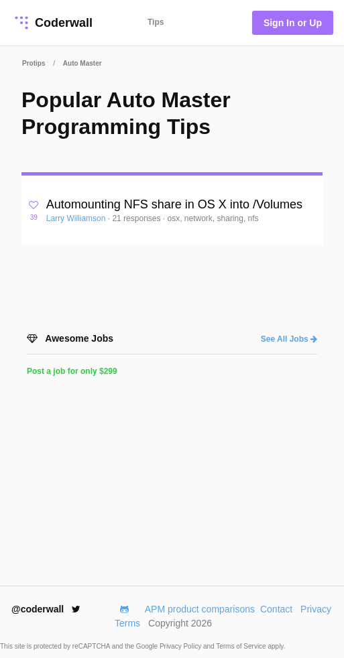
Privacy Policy (181, 646)
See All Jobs (289, 339)
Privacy (315, 609)
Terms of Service (242, 646)
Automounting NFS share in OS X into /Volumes (174, 204)
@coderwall (45, 609)
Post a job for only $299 (72, 371)
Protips (33, 63)
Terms (127, 623)
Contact (276, 609)
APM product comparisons (200, 609)
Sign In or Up (293, 22)
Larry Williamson (77, 218)
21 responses (137, 218)
